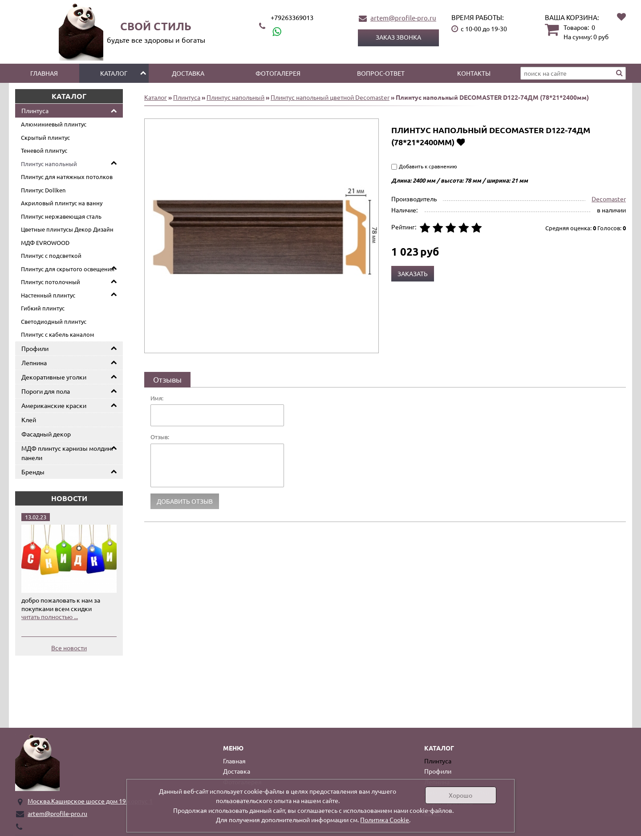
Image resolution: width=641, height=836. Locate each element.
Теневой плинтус (44, 150)
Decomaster (609, 199)
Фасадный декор (46, 434)
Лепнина (34, 363)
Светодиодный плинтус (53, 321)
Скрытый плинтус (45, 137)
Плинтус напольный (49, 163)
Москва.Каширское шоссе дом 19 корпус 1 (90, 801)
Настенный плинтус (48, 295)
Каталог (113, 73)
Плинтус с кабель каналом (57, 334)
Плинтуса (35, 110)
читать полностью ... (49, 616)
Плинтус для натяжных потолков (67, 176)
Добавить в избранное (460, 142)
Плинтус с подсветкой (51, 255)
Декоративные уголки (53, 377)
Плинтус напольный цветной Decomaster (330, 97)
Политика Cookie (384, 820)
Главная (44, 73)
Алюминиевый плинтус (53, 124)
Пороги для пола (45, 391)
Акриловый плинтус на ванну (61, 203)
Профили (35, 348)
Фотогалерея (278, 73)
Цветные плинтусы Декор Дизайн (67, 229)
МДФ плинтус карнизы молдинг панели (67, 452)
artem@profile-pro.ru (403, 17)
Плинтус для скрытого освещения (67, 269)
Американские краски (53, 405)
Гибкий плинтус (43, 308)
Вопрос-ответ (381, 73)
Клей (28, 420)
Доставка (188, 73)
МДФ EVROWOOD (45, 242)
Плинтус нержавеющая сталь (61, 216)
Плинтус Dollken (43, 190)
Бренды (33, 472)
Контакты (474, 73)
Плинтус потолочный (50, 281)
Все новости (69, 648)
